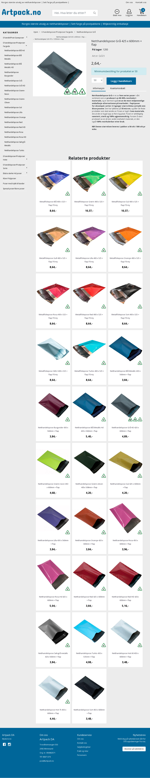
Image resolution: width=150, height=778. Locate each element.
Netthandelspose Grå (13, 80)
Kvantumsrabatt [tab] (117, 88)
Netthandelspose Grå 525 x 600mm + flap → (71, 37)
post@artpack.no (47, 761)
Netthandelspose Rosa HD (15, 137)
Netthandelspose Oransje (15, 117)
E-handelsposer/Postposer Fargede (56, 32)
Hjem (36, 32)
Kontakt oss (141, 2)
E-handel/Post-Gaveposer (13, 37)
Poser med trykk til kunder (13, 183)
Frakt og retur (82, 751)
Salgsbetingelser (84, 747)
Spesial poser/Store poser (13, 188)
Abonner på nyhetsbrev (134, 749)
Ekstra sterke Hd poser (12, 173)
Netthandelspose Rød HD (14, 127)
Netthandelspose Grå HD (14, 85)
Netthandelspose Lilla (13, 112)
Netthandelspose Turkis (14, 150)
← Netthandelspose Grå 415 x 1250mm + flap (48, 39)
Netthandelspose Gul (13, 107)
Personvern (82, 755)
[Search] (75, 12)
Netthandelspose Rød (13, 122)
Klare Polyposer (9, 178)
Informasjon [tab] (98, 88)
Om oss (129, 2)
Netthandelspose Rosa (13, 132)
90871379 (47, 757)
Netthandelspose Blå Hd (14, 50)
